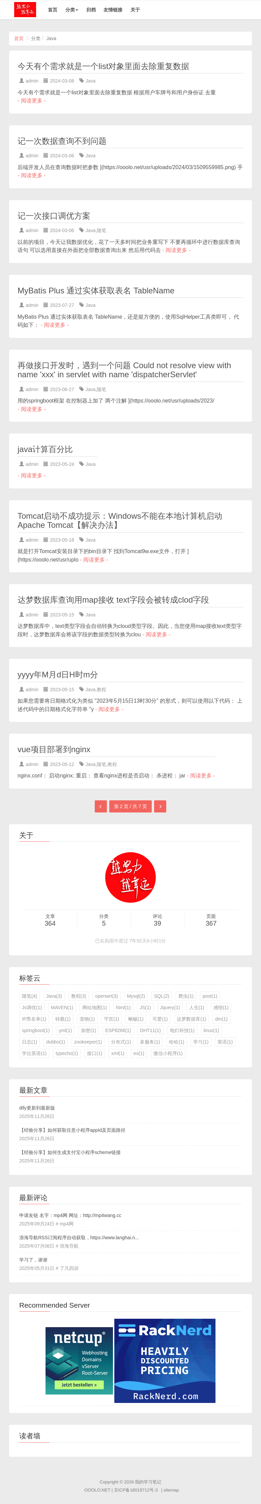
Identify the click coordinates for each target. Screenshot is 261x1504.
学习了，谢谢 (33, 1259)
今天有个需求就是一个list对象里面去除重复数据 (103, 66)
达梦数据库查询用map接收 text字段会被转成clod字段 (113, 599)
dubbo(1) (55, 1042)
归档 (91, 9)
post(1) (210, 996)
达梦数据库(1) (191, 1019)
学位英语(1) (34, 1053)
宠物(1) (87, 1019)
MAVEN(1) (62, 1007)
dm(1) (221, 1019)
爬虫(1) (186, 996)
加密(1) (88, 1030)
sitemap (171, 1490)
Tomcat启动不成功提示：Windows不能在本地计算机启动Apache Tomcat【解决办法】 (120, 520)
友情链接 (113, 9)
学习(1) (200, 1042)
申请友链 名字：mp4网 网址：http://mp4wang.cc (70, 1215)
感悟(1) (221, 1007)
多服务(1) (150, 1042)
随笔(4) (29, 996)
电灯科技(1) (182, 1030)
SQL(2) (161, 996)
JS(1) (145, 1007)
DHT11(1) (150, 1030)
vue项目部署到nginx (54, 749)
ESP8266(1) (118, 1030)
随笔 (101, 230)
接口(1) (94, 1053)
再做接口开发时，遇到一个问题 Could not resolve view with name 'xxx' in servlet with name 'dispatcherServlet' (124, 370)
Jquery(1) (170, 1007)
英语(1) (225, 1042)
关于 (135, 9)
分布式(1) (121, 1042)
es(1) (139, 1053)
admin (32, 81)
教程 (101, 689)
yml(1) (65, 1030)
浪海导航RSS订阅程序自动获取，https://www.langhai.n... (79, 1237)
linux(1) (211, 1030)
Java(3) (54, 996)
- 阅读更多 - (32, 100)
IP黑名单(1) (34, 1019)
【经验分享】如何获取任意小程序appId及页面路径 (72, 1130)
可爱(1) (160, 1019)
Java (91, 81)
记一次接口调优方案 (54, 215)
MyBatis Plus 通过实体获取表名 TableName (96, 290)
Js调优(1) (32, 1007)
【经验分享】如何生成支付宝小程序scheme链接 (70, 1152)
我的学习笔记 (148, 1481)
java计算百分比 (45, 449)
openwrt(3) (106, 996)
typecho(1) (67, 1053)
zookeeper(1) (88, 1042)
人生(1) (196, 1007)
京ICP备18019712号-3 (136, 1490)
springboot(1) (36, 1030)
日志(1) (29, 1042)
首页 (52, 9)
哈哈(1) (176, 1042)
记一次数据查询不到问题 (62, 141)
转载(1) (62, 1019)
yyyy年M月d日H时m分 (58, 674)
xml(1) (117, 1053)
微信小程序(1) (168, 1053)
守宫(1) (111, 1019)
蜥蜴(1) (135, 1019)
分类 (71, 9)
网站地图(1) (94, 1007)
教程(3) (78, 996)
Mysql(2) (136, 996)
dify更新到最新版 (37, 1108)
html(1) (123, 1007)
